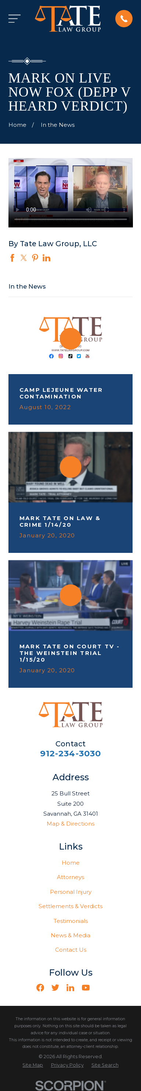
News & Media (70, 935)
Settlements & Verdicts (70, 906)
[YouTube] (86, 987)
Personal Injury (70, 891)
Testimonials (71, 920)
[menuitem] (32, 1065)
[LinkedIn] (70, 987)
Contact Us (70, 949)
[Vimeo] (101, 987)
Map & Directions (70, 823)
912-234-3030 (70, 753)
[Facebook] (40, 987)
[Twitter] (55, 987)
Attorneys (70, 877)
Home (71, 862)
